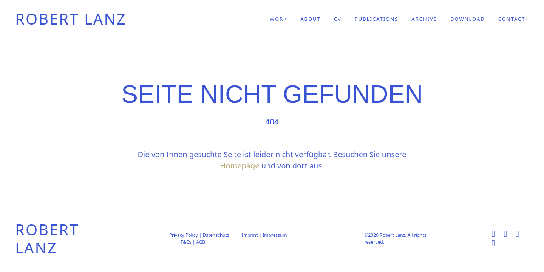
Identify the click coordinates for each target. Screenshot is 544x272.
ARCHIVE (424, 19)
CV (338, 19)
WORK (278, 19)
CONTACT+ (513, 19)
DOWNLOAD (467, 19)
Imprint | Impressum (264, 235)
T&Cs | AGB (193, 242)
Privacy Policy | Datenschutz (199, 235)
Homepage (240, 166)
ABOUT (310, 19)
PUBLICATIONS (376, 19)
